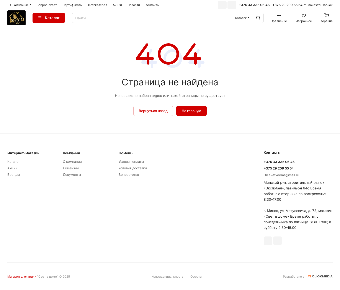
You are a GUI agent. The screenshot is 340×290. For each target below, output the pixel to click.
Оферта (196, 276)
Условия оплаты (131, 162)
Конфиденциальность (167, 276)
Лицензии (71, 168)
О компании (72, 162)
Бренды (13, 175)
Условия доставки (133, 168)
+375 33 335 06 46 (254, 5)
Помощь (126, 153)
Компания (71, 153)
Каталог (13, 162)
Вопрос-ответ (130, 175)
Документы (72, 175)
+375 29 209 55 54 (287, 5)
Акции (12, 168)
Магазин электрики (21, 276)
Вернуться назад (153, 111)
